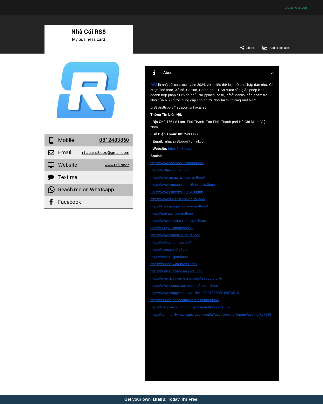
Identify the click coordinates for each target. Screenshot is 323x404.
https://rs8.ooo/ (179, 149)
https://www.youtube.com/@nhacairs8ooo (182, 185)
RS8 (153, 85)
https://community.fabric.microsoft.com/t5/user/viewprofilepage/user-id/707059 (210, 314)
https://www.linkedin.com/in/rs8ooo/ (177, 199)
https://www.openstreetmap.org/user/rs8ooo (184, 286)
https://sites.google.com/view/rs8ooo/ (179, 206)
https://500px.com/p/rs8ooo (171, 228)
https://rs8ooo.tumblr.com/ (170, 242)
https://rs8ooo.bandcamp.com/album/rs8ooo (184, 300)
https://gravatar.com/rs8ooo (171, 213)
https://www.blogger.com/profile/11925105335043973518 (194, 293)
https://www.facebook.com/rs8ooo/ (177, 163)
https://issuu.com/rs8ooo (169, 250)
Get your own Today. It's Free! (161, 399)
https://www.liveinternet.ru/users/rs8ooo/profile (186, 278)
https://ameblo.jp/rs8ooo (169, 257)
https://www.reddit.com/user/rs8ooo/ (178, 221)
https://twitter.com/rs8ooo (169, 170)
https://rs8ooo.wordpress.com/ (173, 264)
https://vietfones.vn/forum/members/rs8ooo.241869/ (190, 307)
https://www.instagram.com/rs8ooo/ (177, 177)
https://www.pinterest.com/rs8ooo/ (176, 192)
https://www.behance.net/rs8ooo (175, 235)
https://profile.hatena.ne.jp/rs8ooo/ (176, 271)
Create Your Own (296, 7)
